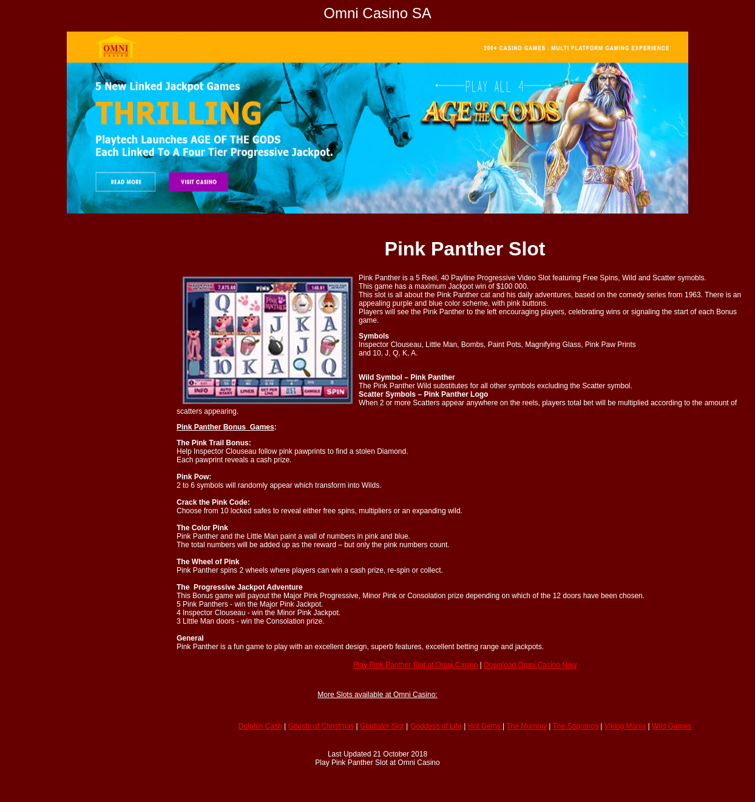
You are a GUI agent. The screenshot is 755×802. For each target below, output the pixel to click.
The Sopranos (575, 726)
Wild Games (671, 726)
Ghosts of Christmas (321, 726)
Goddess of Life (435, 726)
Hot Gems (485, 726)
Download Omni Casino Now (530, 665)
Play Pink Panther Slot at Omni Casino (415, 665)
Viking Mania (625, 726)
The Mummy (526, 726)
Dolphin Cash (260, 726)
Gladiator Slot (382, 726)
